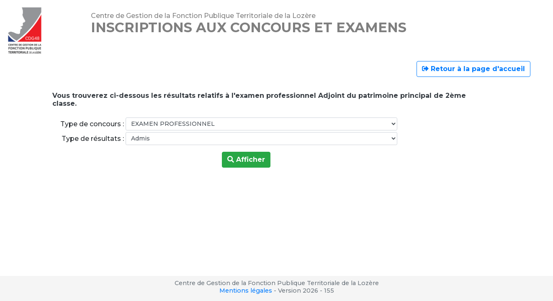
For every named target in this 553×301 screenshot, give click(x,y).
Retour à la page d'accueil (473, 69)
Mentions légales (245, 290)
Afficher (246, 159)
